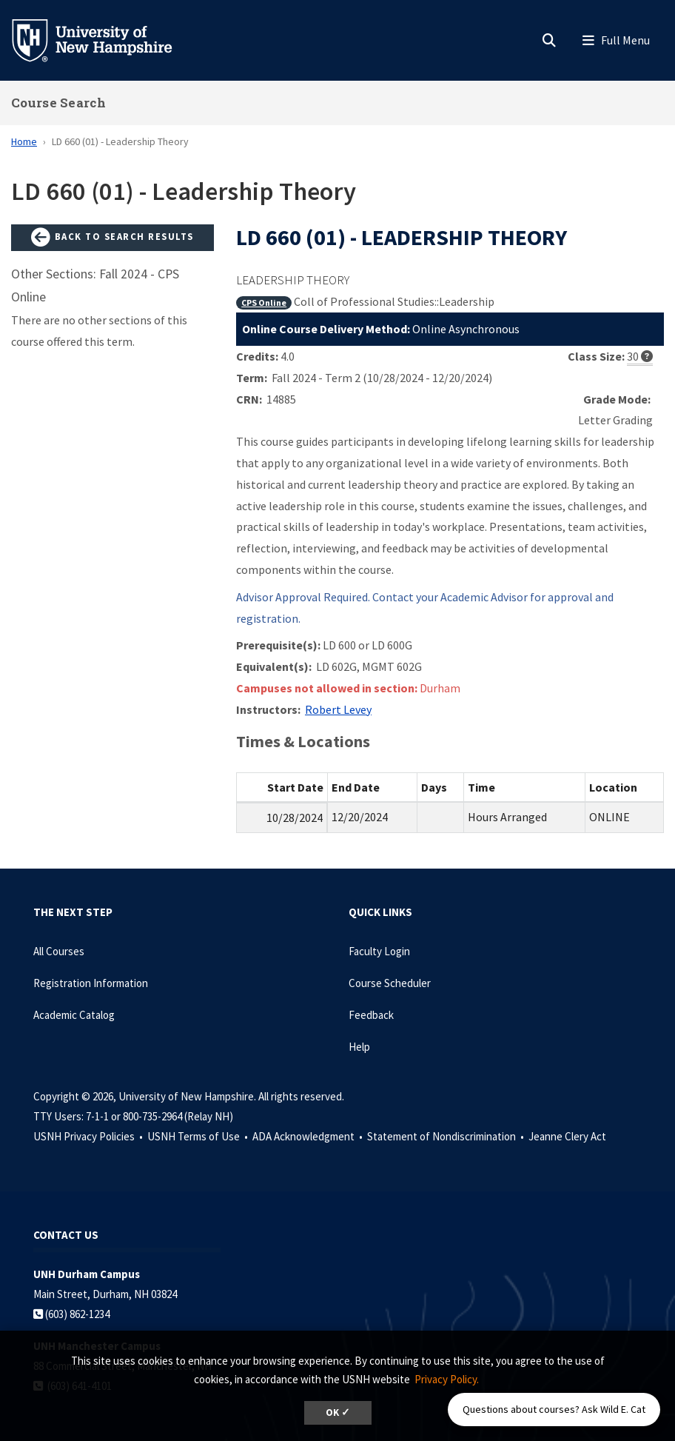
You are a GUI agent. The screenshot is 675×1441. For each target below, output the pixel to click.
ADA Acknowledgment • (308, 1136)
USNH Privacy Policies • (89, 1136)
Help (359, 1047)
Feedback (371, 1015)
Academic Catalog (74, 1015)
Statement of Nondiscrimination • (446, 1136)
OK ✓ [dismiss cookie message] (338, 1412)
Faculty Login (379, 951)
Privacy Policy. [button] (446, 1379)
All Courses (58, 951)
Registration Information (90, 983)
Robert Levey (338, 709)
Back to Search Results (112, 237)
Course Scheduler (390, 983)
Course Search (58, 102)
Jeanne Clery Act (567, 1136)
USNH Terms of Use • (198, 1136)
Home (24, 141)
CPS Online (263, 302)
